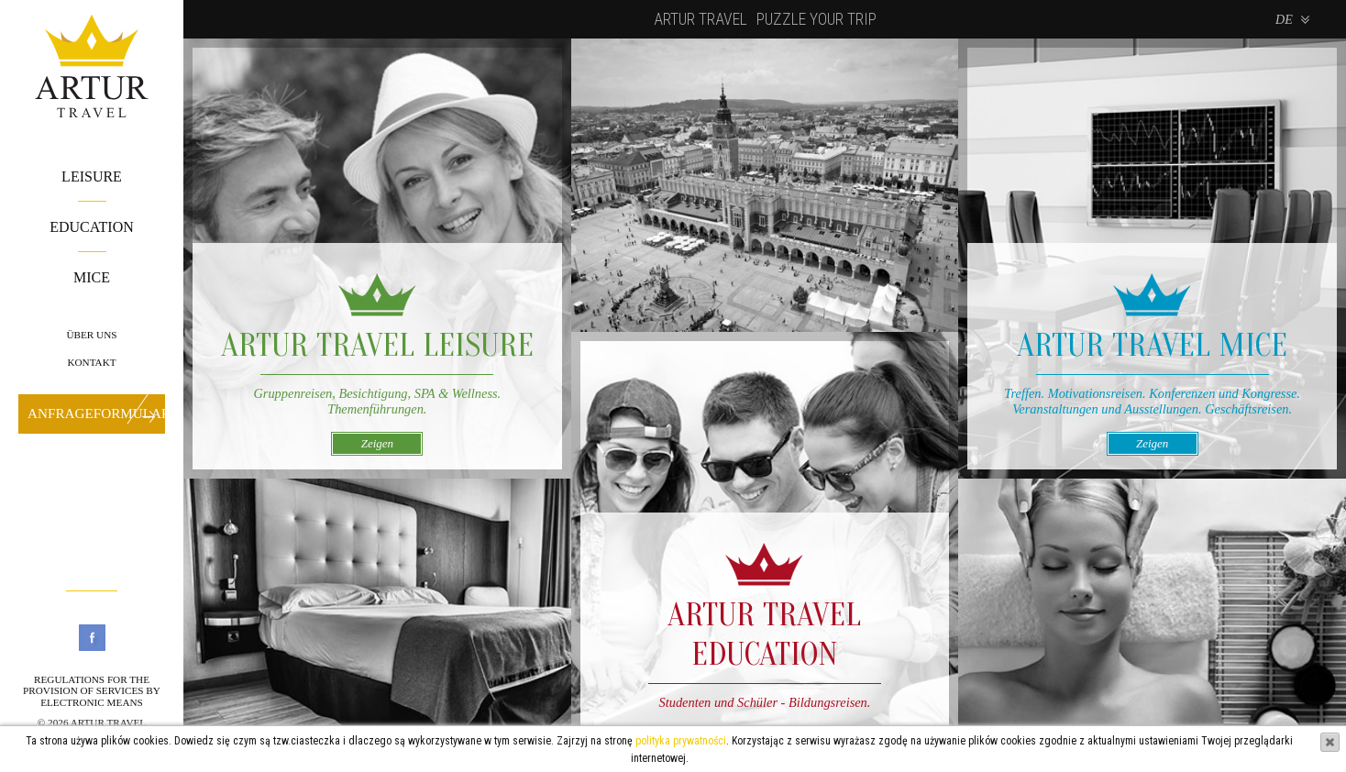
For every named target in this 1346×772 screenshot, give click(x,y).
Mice (91, 277)
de (1284, 19)
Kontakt (91, 362)
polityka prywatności (680, 740)
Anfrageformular (96, 413)
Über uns (91, 334)
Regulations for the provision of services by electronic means (91, 691)
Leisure (91, 176)
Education (92, 227)
